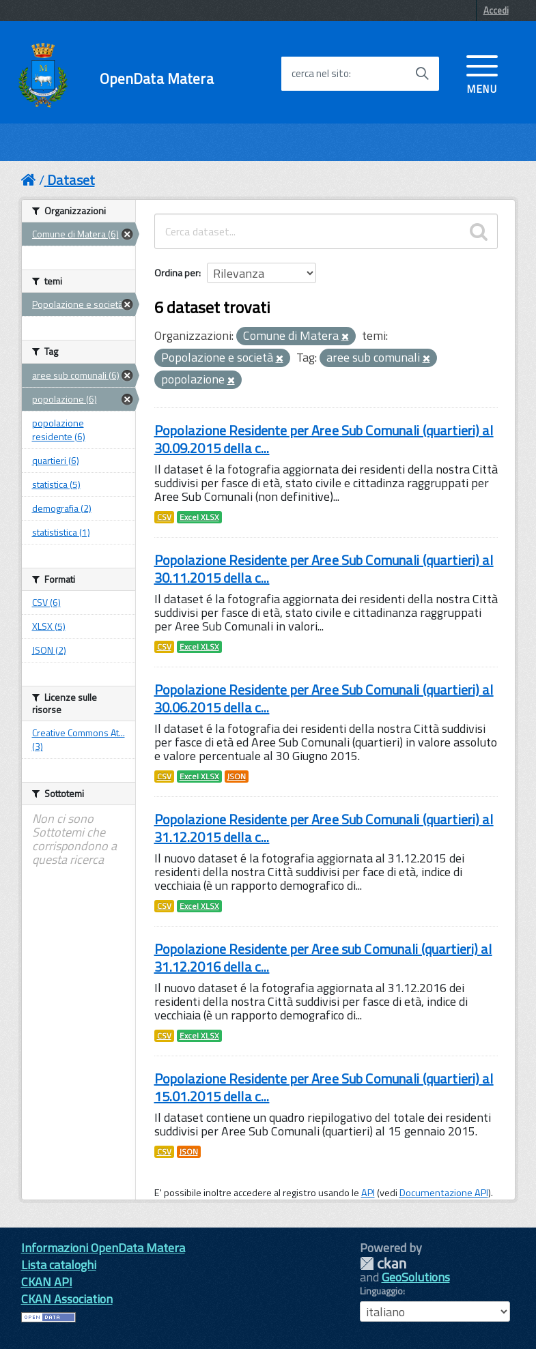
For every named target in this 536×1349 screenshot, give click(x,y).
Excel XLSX (199, 517)
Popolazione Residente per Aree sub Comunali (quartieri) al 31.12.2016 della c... (323, 957)
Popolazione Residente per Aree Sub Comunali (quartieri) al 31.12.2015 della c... (324, 828)
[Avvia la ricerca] (422, 74)
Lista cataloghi (58, 1265)
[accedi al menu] (482, 73)
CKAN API (46, 1282)
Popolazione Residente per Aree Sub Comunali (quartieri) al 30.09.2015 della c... (324, 439)
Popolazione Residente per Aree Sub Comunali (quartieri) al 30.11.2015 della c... (324, 568)
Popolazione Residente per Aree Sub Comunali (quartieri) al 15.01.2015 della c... (324, 1087)
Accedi (496, 10)
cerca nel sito (320, 74)
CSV (164, 517)
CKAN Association (67, 1299)
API (368, 1192)
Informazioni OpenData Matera (103, 1247)
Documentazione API (443, 1192)
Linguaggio (381, 1291)
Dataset (71, 179)
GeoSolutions (416, 1277)
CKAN (383, 1263)
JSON (236, 776)
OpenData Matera (157, 79)
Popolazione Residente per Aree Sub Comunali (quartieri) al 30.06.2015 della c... (324, 698)
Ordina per (176, 272)
